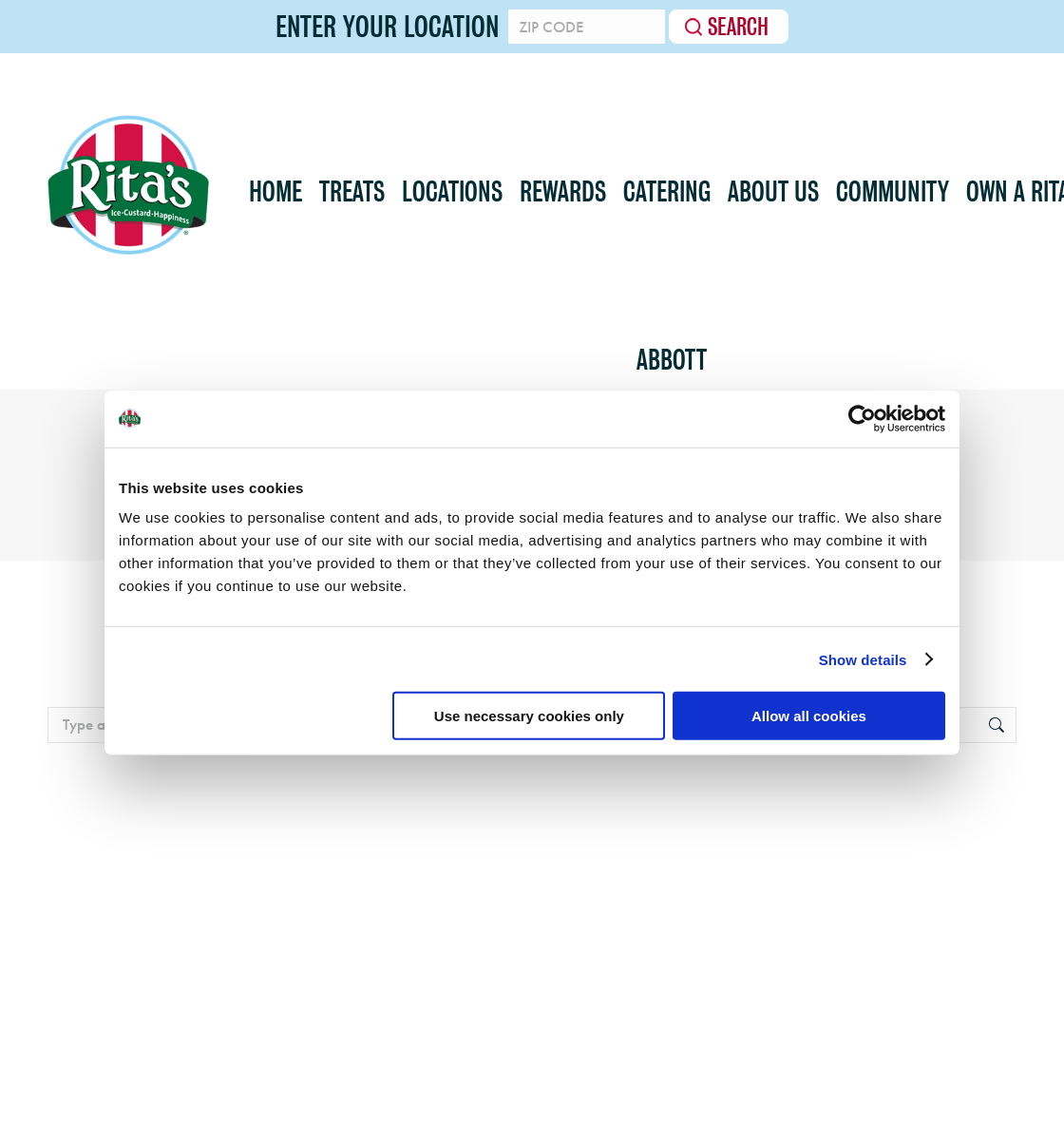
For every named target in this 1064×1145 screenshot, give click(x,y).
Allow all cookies (808, 716)
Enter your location (387, 26)
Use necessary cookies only (529, 716)
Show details (863, 659)
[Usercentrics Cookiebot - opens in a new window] (862, 418)
